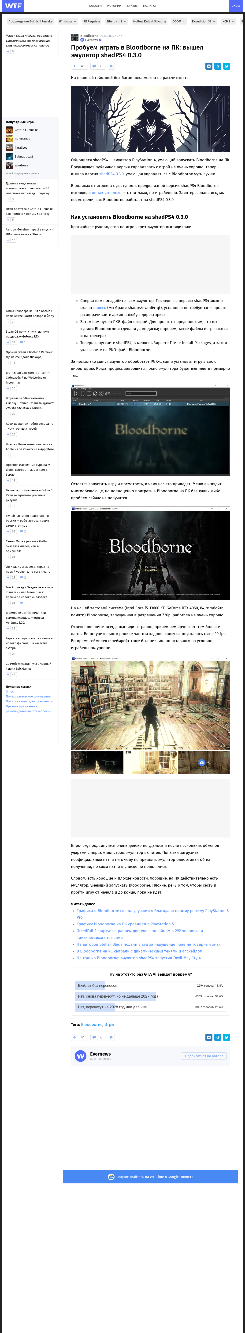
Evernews (100, 1054)
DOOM (179, 21)
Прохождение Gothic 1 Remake (30, 21)
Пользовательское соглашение (28, 696)
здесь (101, 307)
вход (236, 5)
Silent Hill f (117, 21)
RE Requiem (91, 21)
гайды (132, 5)
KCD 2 (229, 21)
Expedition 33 (204, 21)
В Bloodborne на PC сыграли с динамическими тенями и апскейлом (139, 951)
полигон (150, 5)
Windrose (68, 21)
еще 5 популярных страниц (22, 173)
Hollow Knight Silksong (149, 21)
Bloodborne (89, 36)
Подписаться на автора (204, 1056)
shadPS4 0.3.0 (111, 174)
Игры (109, 1024)
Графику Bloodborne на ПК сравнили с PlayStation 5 (125, 924)
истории (114, 5)
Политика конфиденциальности (29, 701)
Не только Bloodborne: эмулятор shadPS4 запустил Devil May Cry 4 (139, 958)
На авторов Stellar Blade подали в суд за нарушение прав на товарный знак (149, 944)
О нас (10, 691)
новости (95, 5)
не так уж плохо (107, 192)
